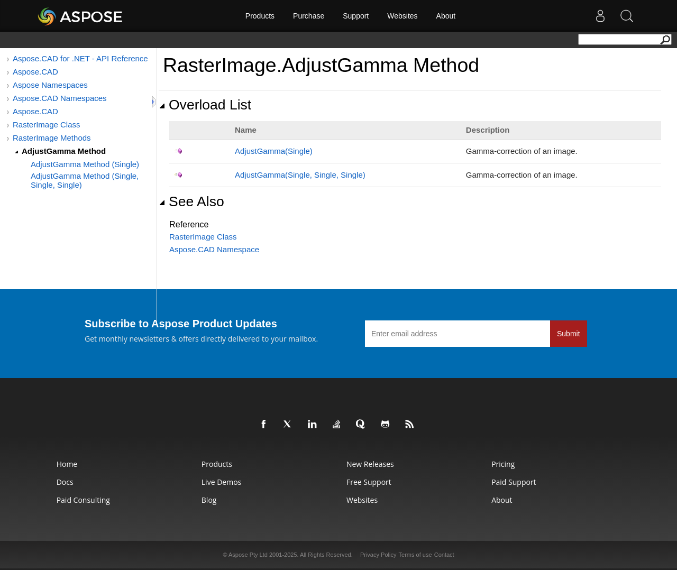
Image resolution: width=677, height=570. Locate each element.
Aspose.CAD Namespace (214, 249)
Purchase (308, 16)
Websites (402, 16)
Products (260, 16)
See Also (191, 201)
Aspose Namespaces (50, 84)
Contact (444, 554)
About (446, 16)
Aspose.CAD (35, 71)
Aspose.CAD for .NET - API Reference (80, 58)
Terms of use (415, 554)
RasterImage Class (46, 124)
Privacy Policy (378, 554)
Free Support (368, 482)
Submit (568, 333)
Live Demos (221, 482)
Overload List (205, 105)
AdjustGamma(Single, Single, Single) (300, 174)
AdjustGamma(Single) (274, 150)
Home (67, 464)
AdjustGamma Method (64, 150)
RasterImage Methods (52, 137)
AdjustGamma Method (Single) (85, 164)
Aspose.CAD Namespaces (60, 98)
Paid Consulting (83, 500)
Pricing (503, 464)
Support (356, 16)
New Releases (370, 464)
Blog (209, 500)
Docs (65, 482)
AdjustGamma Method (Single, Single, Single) (85, 180)
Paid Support (513, 482)
